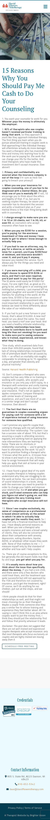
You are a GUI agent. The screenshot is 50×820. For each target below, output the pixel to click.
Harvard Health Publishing (23, 369)
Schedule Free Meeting (19, 646)
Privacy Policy (15, 808)
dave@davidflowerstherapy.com (27, 789)
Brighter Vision (38, 815)
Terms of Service (33, 808)
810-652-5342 (26, 784)
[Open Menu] (45, 7)
